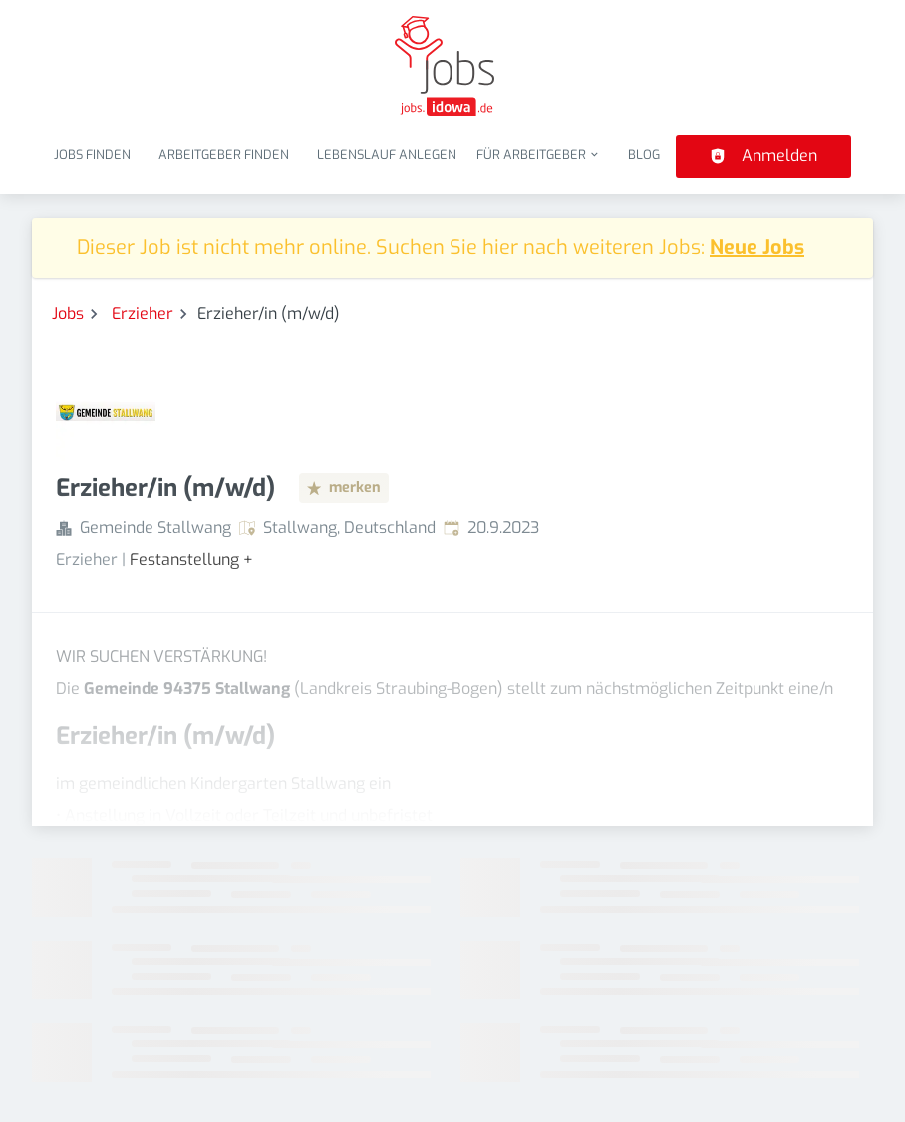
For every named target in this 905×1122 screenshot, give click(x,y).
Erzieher (142, 313)
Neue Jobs (757, 247)
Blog (644, 154)
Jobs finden (92, 154)
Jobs (68, 313)
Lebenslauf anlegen (386, 154)
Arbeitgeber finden (223, 154)
